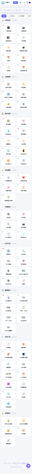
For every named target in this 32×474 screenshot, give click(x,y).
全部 (4, 16)
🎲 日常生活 (12, 16)
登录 (15, 2)
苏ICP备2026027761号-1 (16, 467)
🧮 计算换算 (21, 16)
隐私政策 (24, 463)
